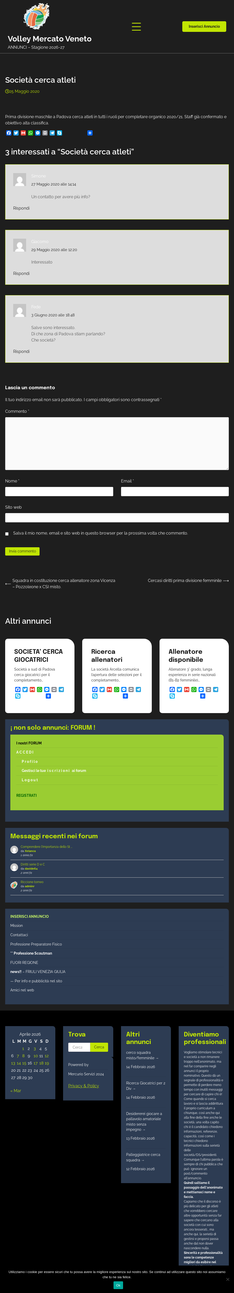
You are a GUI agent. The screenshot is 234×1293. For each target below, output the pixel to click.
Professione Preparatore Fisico (36, 944)
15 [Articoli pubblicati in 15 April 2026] (24, 1063)
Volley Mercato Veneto (50, 38)
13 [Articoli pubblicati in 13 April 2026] (13, 1063)
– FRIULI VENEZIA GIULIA (37, 972)
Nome (12, 481)
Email (127, 481)
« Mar (15, 1090)
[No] (227, 1279)
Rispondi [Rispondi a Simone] (21, 208)
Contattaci (19, 935)
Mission (16, 925)
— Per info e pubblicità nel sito (36, 981)
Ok (118, 1285)
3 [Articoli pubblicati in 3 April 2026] (35, 1048)
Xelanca (30, 851)
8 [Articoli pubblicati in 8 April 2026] (23, 1055)
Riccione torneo (32, 882)
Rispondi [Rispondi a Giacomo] (21, 273)
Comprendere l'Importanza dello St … (46, 847)
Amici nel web (22, 990)
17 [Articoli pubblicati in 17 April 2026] (36, 1063)
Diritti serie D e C (33, 864)
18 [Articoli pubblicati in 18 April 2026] (41, 1063)
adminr (29, 886)
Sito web (13, 507)
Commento (17, 411)
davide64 (31, 868)
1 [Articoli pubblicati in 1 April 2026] (23, 1048)
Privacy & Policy (83, 1085)
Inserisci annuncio (204, 26)
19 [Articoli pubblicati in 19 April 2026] (47, 1063)
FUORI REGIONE (24, 963)
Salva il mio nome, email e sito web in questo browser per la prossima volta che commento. (100, 533)
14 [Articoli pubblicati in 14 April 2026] (19, 1063)
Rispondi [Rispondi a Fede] (21, 351)
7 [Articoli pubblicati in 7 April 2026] (18, 1055)
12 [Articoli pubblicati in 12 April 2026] (47, 1055)
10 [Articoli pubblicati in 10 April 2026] (36, 1055)
